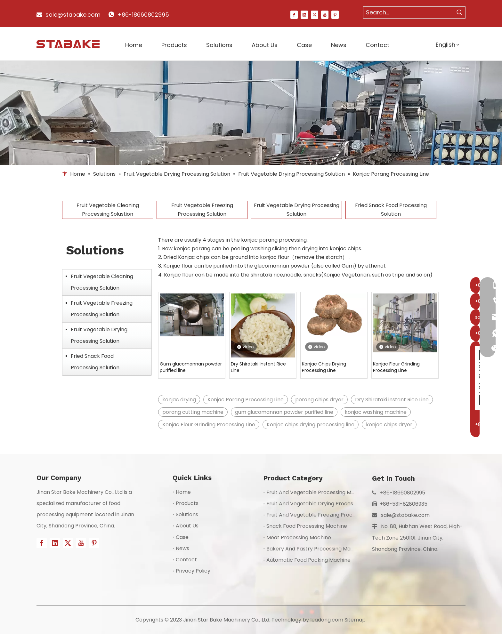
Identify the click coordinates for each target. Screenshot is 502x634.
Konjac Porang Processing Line (245, 399)
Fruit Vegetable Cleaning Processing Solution (102, 282)
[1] (251, 113)
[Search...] (408, 12)
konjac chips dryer (389, 424)
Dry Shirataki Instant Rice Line (258, 367)
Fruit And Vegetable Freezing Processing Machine (328, 514)
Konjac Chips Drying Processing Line (324, 367)
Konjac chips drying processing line (310, 424)
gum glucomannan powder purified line (284, 412)
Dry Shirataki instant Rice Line (392, 399)
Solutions (187, 514)
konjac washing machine (376, 412)
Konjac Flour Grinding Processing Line (396, 367)
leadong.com (326, 619)
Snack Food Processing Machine (306, 526)
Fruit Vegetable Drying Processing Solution (296, 210)
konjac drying (179, 399)
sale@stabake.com (405, 515)
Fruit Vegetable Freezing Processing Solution (202, 210)
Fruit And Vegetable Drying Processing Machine (326, 503)
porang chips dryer (319, 399)
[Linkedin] (304, 14)
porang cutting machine (192, 412)
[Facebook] (294, 14)
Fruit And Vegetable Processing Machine (317, 492)
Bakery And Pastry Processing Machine (315, 548)
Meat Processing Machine (298, 537)
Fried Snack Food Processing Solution (391, 210)
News (182, 548)
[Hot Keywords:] (459, 12)
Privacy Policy (193, 570)
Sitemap (355, 619)
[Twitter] (314, 14)
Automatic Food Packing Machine (308, 560)
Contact (186, 559)
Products (187, 503)
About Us (187, 525)
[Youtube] (324, 14)
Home (183, 492)
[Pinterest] (335, 14)
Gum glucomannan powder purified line (191, 367)
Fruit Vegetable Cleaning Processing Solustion (108, 210)
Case (182, 537)
